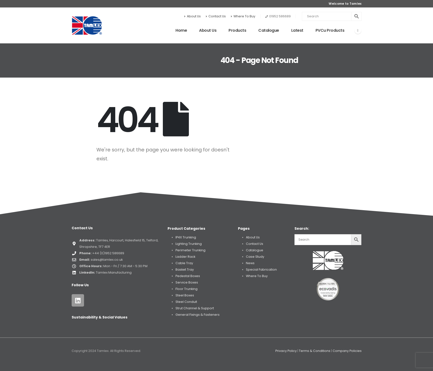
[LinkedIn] (357, 30)
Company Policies (347, 351)
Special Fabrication (261, 269)
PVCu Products (330, 30)
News (250, 263)
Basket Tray (184, 269)
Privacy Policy (286, 351)
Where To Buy (243, 16)
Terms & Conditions (314, 351)
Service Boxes (186, 282)
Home (181, 30)
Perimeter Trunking (190, 250)
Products (237, 30)
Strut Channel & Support (194, 308)
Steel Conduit (186, 302)
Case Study (255, 257)
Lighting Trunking (188, 244)
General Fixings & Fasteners (197, 315)
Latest (297, 30)
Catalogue (268, 30)
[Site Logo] (87, 25)
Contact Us (216, 16)
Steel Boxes (184, 295)
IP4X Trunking (185, 237)
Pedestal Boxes (187, 276)
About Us (192, 16)
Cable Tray (184, 263)
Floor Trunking (186, 289)
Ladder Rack (185, 257)
